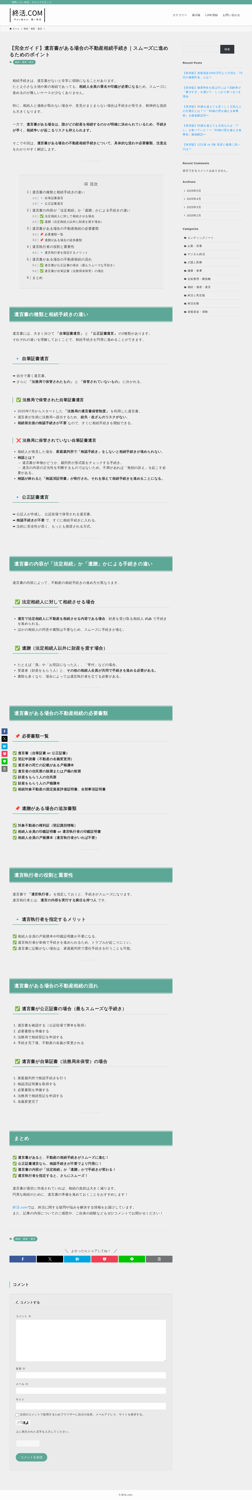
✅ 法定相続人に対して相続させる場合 (67, 216)
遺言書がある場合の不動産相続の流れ (62, 259)
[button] (22, 1259)
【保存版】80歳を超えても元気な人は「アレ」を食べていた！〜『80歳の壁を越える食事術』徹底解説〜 (212, 130)
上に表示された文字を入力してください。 (43, 1431)
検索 (227, 49)
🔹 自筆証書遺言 (51, 198)
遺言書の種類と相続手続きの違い (58, 192)
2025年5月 (194, 190)
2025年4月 (194, 198)
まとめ (37, 278)
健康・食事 (195, 270)
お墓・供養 (195, 245)
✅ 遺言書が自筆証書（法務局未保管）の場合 (72, 271)
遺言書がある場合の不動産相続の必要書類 (65, 228)
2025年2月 (194, 215)
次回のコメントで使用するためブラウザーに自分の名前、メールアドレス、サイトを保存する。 (82, 1414)
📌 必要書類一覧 (51, 234)
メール (22, 1384)
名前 (20, 1368)
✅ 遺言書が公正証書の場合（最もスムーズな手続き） (78, 265)
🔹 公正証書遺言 (51, 203)
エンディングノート (201, 237)
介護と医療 (195, 262)
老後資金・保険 (198, 311)
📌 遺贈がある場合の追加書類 (61, 240)
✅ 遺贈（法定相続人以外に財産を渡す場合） (72, 221)
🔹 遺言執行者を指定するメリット (64, 252)
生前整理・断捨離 (199, 278)
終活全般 (193, 303)
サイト (20, 1399)
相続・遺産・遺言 (24, 62)
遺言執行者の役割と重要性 (53, 247)
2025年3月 (194, 207)
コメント (23, 1316)
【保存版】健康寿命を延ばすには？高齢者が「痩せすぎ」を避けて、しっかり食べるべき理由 (212, 92)
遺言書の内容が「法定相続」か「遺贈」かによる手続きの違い (81, 210)
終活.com (20, 1207)
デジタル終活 (196, 254)
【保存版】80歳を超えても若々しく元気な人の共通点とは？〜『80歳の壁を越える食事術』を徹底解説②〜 (212, 111)
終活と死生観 (196, 295)
